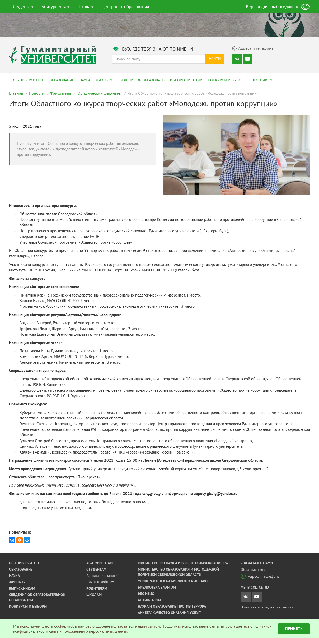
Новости (36, 93)
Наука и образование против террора (172, 606)
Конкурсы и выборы (227, 80)
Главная (16, 93)
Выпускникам (22, 588)
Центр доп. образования (125, 7)
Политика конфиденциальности (267, 607)
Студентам (23, 7)
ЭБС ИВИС (146, 593)
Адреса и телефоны (260, 576)
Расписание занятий (103, 575)
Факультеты (60, 93)
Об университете (28, 80)
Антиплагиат (150, 600)
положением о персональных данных (95, 631)
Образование (61, 80)
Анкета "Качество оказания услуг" (169, 612)
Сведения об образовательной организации (160, 80)
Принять (294, 628)
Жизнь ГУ (104, 80)
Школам (85, 7)
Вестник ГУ (262, 80)
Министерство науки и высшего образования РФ (183, 563)
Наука (84, 80)
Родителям (96, 588)
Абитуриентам (55, 7)
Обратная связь (253, 569)
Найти (215, 58)
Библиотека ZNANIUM (157, 587)
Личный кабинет (100, 582)
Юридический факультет (99, 93)
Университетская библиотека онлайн (173, 581)
